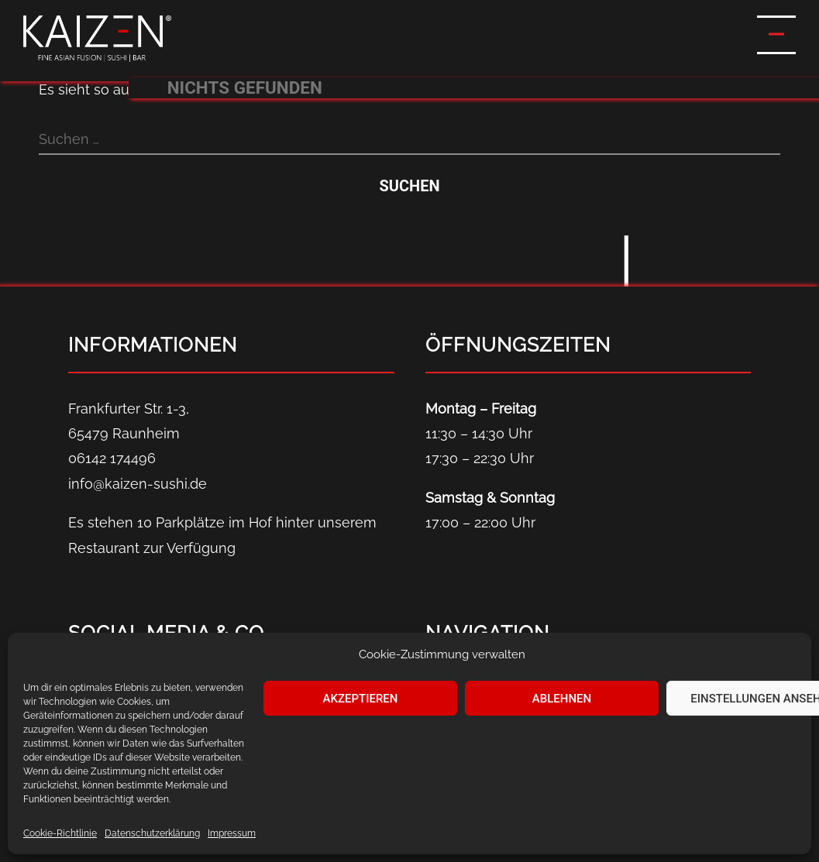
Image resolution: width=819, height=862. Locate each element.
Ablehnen (561, 699)
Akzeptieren (360, 699)
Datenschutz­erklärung (152, 833)
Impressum (232, 833)
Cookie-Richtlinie (60, 833)
